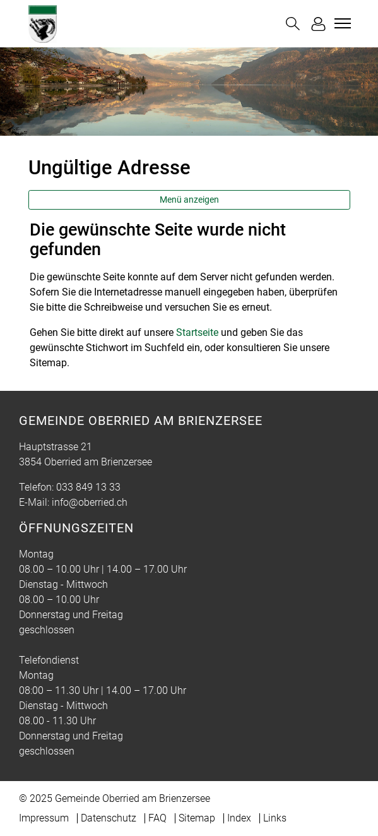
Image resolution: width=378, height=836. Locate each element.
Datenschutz (108, 818)
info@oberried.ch (89, 502)
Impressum (44, 818)
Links (274, 818)
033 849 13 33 (88, 487)
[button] (292, 23)
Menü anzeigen (189, 199)
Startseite (197, 332)
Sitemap (197, 818)
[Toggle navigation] (340, 23)
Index (239, 818)
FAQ (157, 818)
